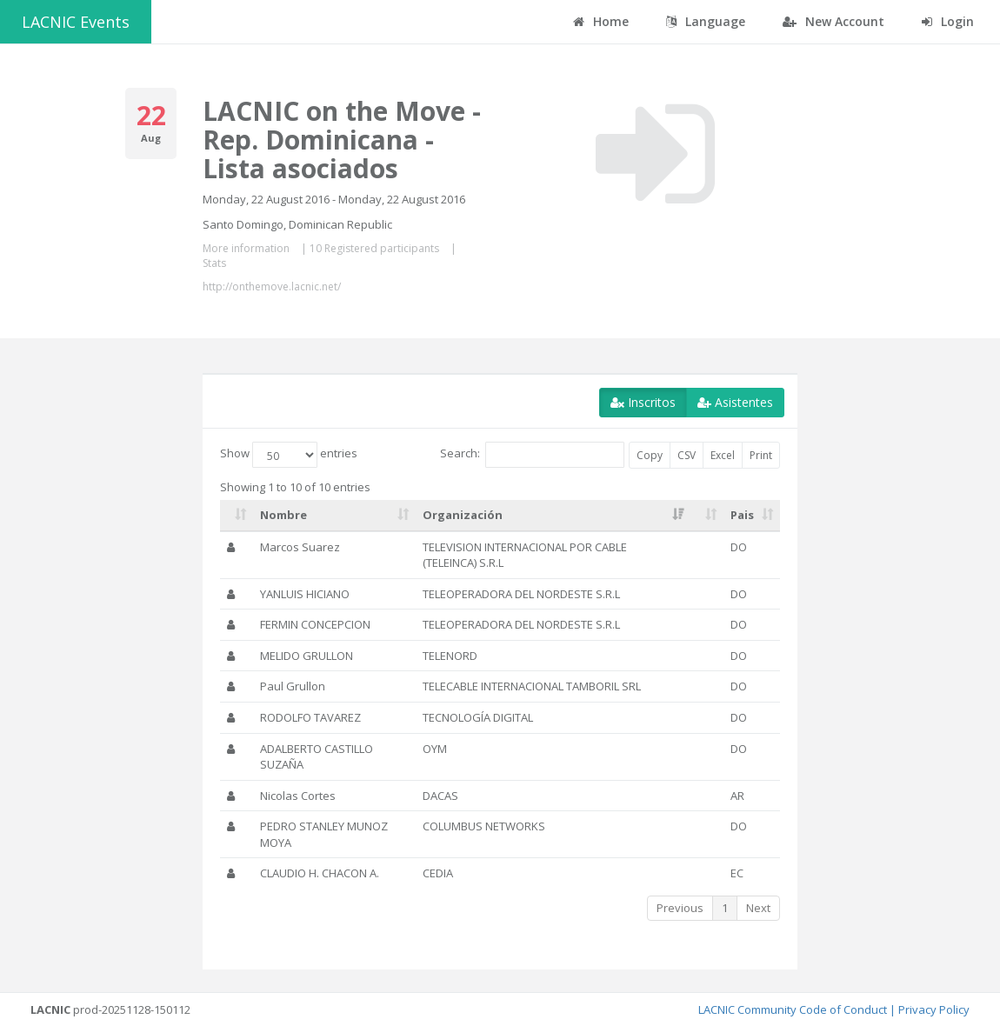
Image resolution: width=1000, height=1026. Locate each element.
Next (758, 908)
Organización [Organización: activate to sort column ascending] (463, 515)
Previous (680, 908)
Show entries (288, 455)
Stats (214, 263)
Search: (532, 455)
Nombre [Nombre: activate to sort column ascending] (283, 515)
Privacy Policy (934, 1009)
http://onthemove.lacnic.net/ (272, 286)
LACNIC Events (76, 21)
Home (601, 21)
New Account (833, 21)
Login (948, 21)
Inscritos (643, 402)
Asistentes (735, 402)
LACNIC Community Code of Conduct (792, 1009)
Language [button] (705, 21)
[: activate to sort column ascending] (236, 515)
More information (246, 248)
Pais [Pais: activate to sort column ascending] (742, 515)
